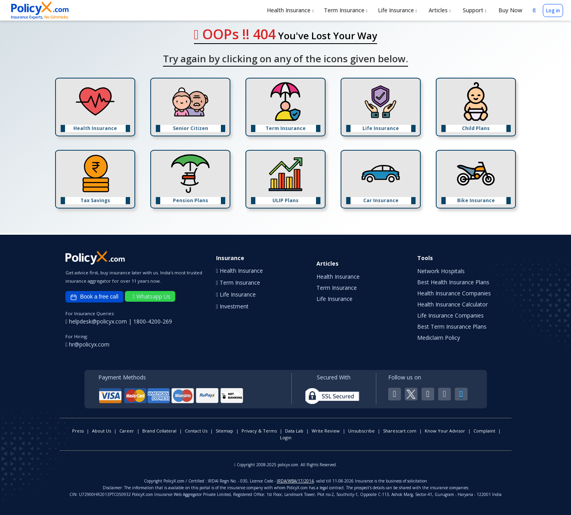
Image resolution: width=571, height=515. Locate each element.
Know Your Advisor (445, 431)
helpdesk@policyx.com (96, 321)
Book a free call (94, 297)
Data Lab (294, 431)
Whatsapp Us (152, 296)
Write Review (326, 431)
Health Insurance (290, 10)
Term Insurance (346, 10)
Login (285, 437)
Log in (553, 10)
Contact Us (196, 431)
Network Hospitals (441, 271)
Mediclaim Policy (438, 337)
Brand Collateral (159, 431)
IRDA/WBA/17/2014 (295, 481)
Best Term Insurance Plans (452, 326)
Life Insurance (397, 10)
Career (126, 431)
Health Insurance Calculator (452, 304)
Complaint (484, 431)
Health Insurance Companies (454, 293)
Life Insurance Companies (450, 315)
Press (78, 431)
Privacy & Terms (259, 431)
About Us (101, 431)
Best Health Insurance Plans (453, 282)
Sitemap (224, 431)
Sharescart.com (399, 431)
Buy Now (509, 10)
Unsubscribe (361, 431)
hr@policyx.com (87, 344)
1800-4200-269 (152, 321)
